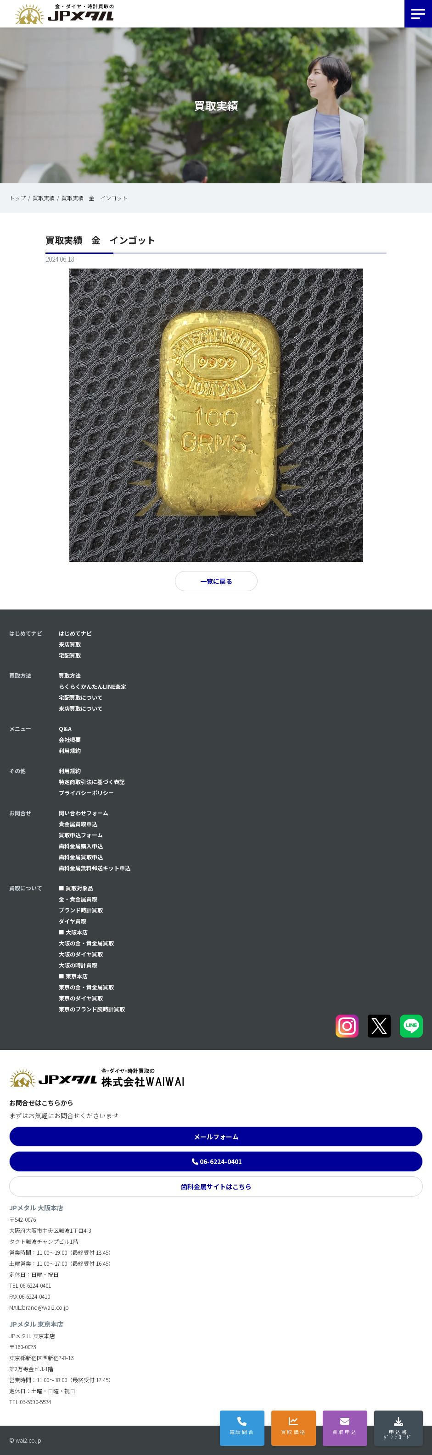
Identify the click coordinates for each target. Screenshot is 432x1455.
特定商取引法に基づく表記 (92, 781)
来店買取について (81, 708)
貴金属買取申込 (78, 824)
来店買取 (70, 644)
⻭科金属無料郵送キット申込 (94, 868)
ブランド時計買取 (81, 910)
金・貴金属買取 (78, 899)
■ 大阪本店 (73, 932)
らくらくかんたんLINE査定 (92, 686)
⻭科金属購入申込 (81, 846)
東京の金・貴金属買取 (86, 987)
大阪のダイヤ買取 (81, 954)
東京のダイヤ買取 (81, 998)
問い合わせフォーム (83, 813)
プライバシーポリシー (86, 792)
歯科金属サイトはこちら (216, 1186)
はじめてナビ (75, 633)
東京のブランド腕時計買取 (92, 1009)
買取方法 (70, 675)
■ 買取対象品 (76, 888)
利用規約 (70, 750)
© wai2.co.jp (25, 1440)
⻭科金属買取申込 (81, 857)
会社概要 (70, 739)
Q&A (65, 728)
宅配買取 (70, 655)
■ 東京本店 (73, 976)
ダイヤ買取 (72, 921)
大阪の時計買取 (78, 965)
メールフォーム (216, 1136)
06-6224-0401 (221, 1161)
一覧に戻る (216, 581)
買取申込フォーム (81, 835)
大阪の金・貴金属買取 (86, 943)
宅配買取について (81, 697)
